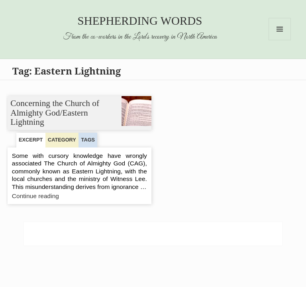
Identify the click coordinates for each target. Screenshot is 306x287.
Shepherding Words (140, 20)
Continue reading (52, 196)
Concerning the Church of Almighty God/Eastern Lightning (55, 112)
